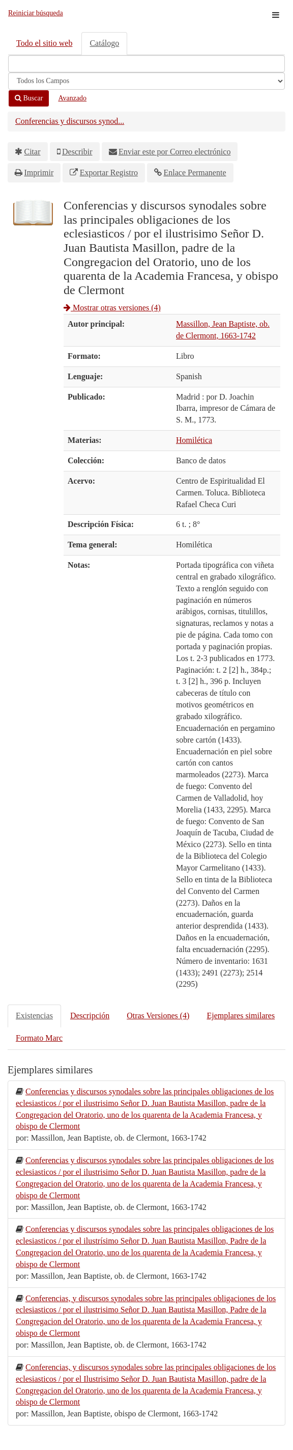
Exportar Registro (109, 172)
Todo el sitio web (44, 43)
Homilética (194, 440)
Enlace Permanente (194, 172)
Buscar (29, 98)
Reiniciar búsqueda (35, 13)
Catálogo (104, 43)
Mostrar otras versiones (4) (112, 307)
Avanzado (72, 98)
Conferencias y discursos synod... (69, 121)
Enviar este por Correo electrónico (174, 151)
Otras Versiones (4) (158, 1015)
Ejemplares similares (241, 1015)
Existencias (34, 1015)
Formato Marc (39, 1038)
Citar (32, 151)
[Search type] (146, 81)
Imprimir (39, 172)
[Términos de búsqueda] (146, 63)
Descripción (89, 1015)
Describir (77, 151)
